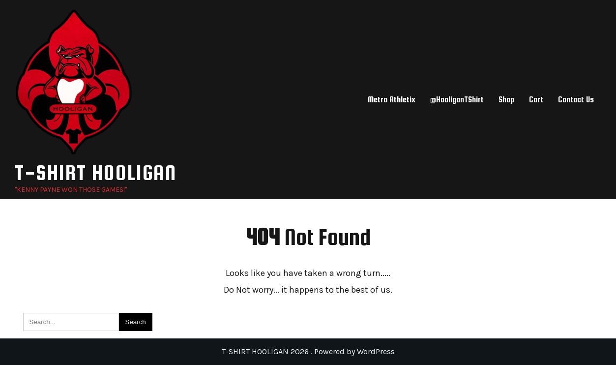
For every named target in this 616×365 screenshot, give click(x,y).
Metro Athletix (391, 99)
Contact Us (576, 99)
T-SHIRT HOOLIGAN (95, 172)
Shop (506, 99)
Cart (536, 99)
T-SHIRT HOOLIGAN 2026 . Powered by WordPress (308, 351)
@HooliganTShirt (457, 99)
